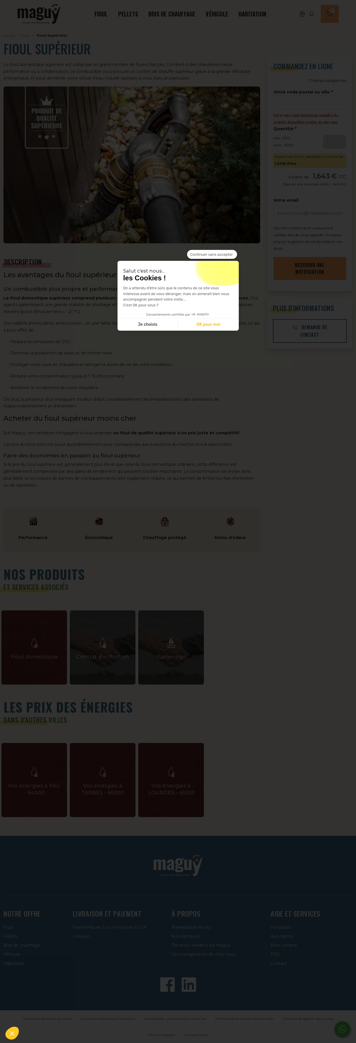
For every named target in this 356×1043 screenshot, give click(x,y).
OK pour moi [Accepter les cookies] (208, 324)
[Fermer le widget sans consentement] (212, 254)
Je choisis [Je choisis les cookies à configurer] (147, 324)
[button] (12, 1033)
